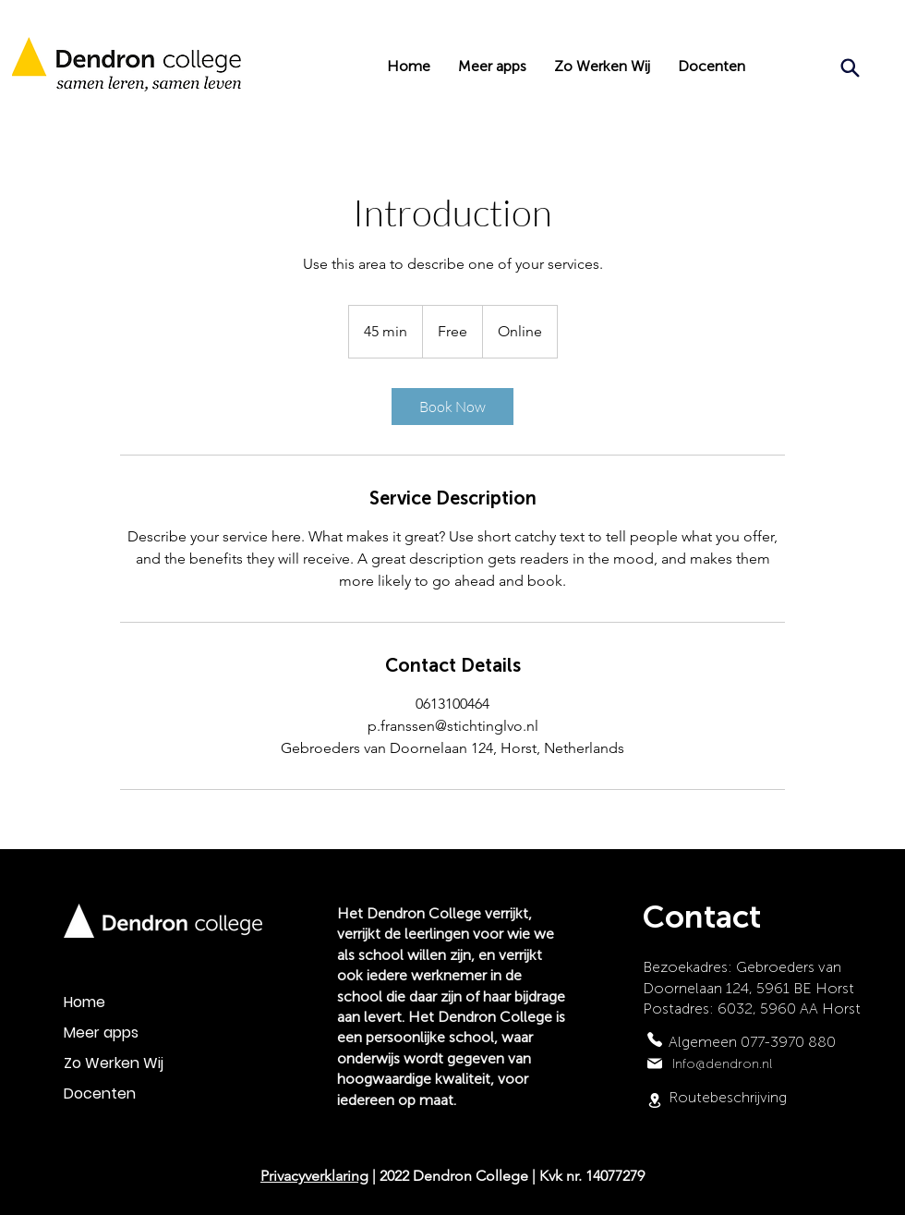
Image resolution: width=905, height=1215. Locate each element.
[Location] (655, 1100)
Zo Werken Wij (113, 1063)
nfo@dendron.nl (723, 1064)
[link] (452, 406)
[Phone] (655, 1039)
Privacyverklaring (314, 1176)
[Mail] (655, 1063)
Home (84, 1002)
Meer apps (101, 1032)
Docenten (100, 1093)
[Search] (850, 67)
